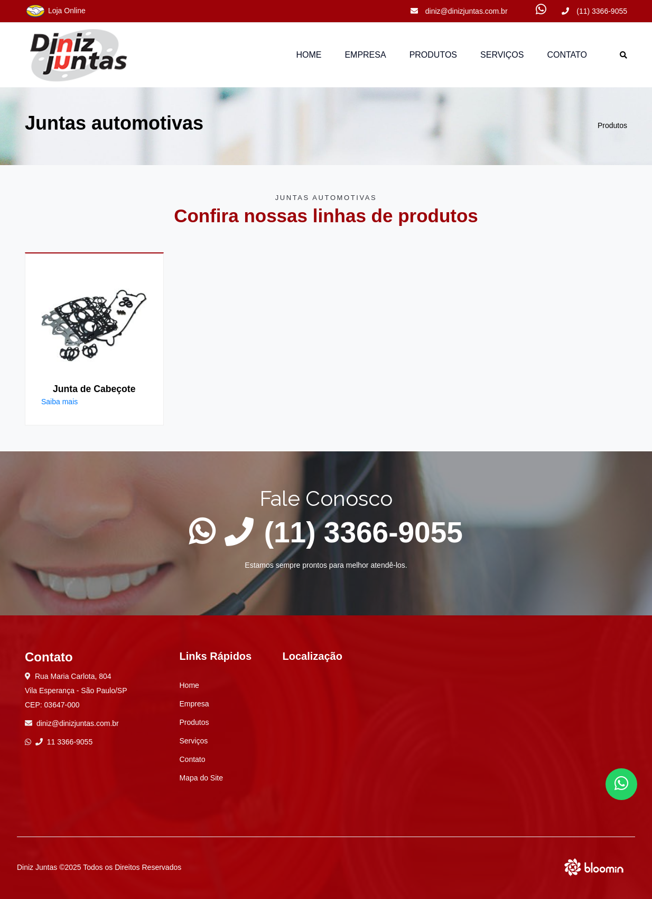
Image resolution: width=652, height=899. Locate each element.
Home (308, 54)
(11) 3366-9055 (594, 11)
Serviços (502, 54)
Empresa (365, 54)
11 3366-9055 (63, 742)
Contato (567, 54)
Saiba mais (59, 401)
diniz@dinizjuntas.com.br (459, 11)
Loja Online (55, 11)
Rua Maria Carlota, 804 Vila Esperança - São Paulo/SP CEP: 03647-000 (76, 690)
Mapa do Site (201, 778)
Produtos (612, 125)
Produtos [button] (433, 54)
